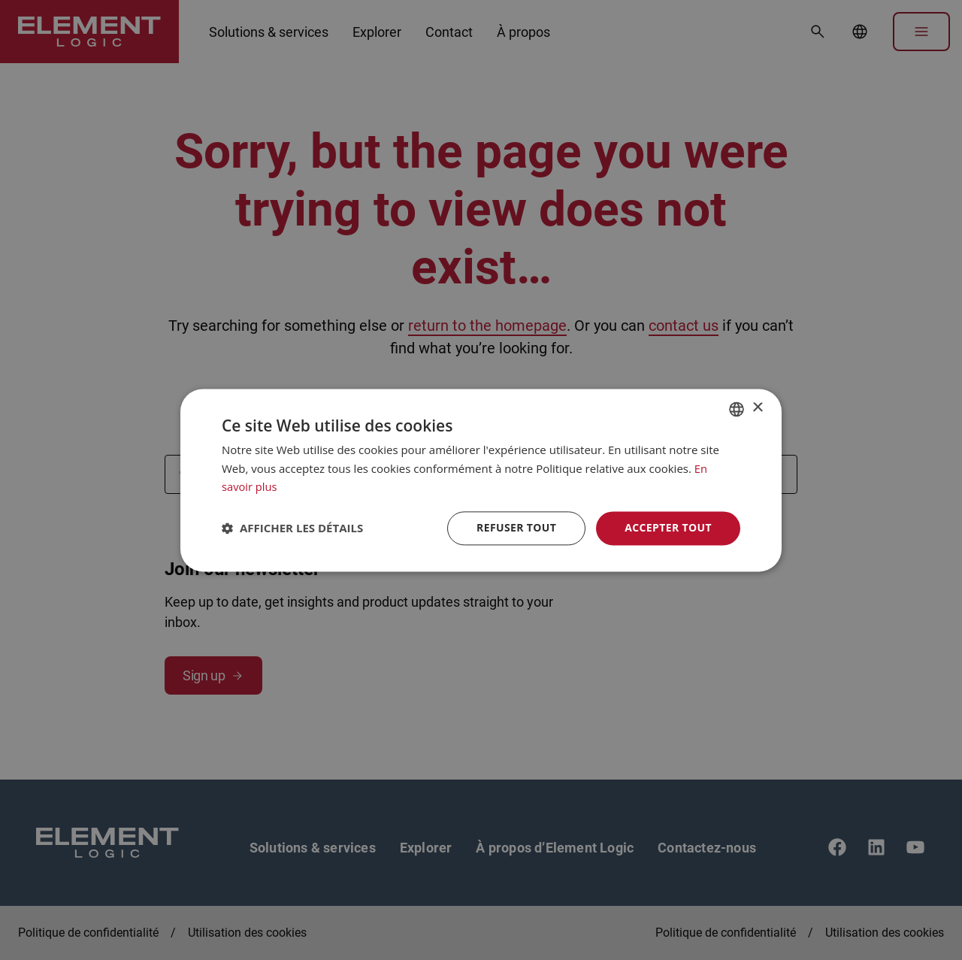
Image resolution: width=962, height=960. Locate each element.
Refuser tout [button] (516, 527)
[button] (292, 528)
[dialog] (481, 480)
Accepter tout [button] (668, 527)
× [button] (757, 407)
